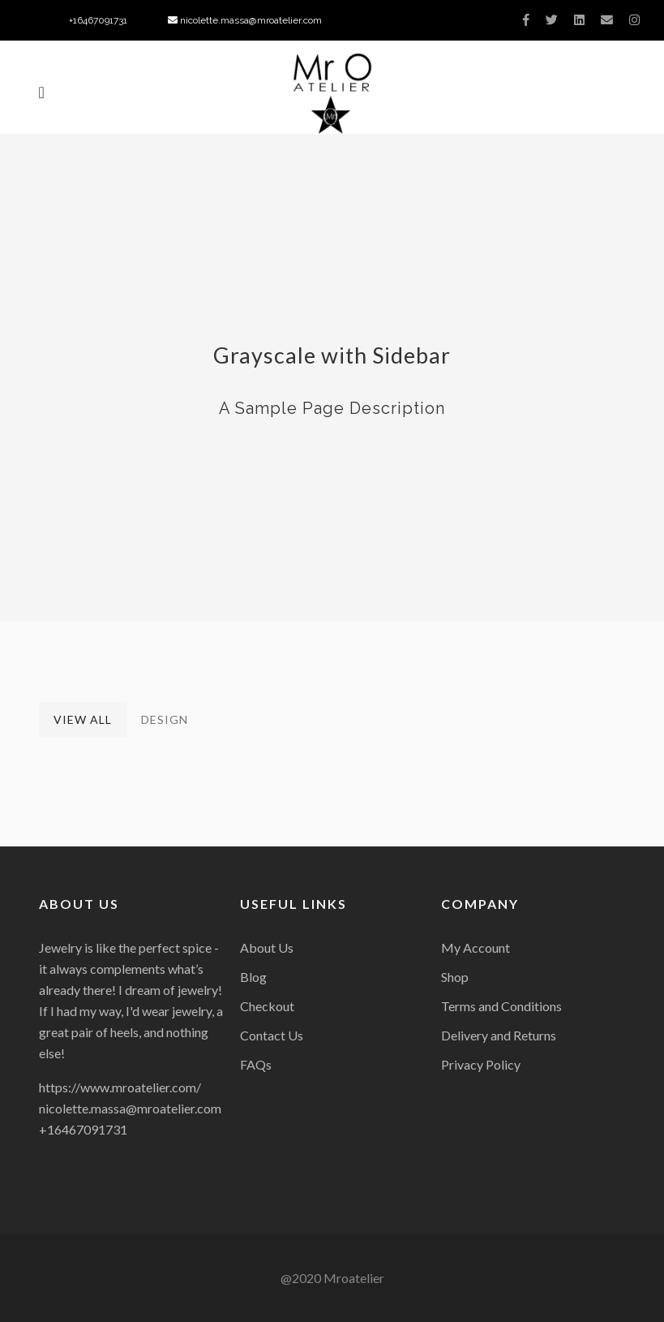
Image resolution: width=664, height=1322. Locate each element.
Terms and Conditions (501, 1006)
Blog (253, 976)
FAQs (256, 1064)
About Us (266, 947)
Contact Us (271, 1035)
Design (164, 719)
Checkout (267, 1006)
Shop (455, 976)
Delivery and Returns (498, 1035)
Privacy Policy (480, 1064)
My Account (475, 947)
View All (83, 719)
